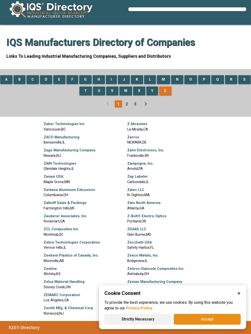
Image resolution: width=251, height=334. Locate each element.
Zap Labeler (137, 176)
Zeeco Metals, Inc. (143, 255)
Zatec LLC (135, 190)
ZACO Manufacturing (61, 137)
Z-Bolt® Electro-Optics (146, 216)
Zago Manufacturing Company (69, 150)
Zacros (133, 137)
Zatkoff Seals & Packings (65, 203)
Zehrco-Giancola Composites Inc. (156, 269)
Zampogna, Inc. (140, 163)
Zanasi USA (53, 176)
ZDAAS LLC (136, 229)
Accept (207, 319)
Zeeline (50, 269)
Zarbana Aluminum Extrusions (69, 190)
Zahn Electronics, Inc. (145, 150)
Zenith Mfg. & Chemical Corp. (69, 308)
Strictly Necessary (138, 319)
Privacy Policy (139, 308)
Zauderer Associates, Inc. (66, 216)
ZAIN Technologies (60, 163)
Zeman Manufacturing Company (154, 282)
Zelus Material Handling (64, 282)
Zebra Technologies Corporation (72, 242)
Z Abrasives (137, 124)
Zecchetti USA (139, 242)
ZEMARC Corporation (62, 295)
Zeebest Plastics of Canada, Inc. (71, 255)
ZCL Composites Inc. (61, 229)
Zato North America (144, 203)
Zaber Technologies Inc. (65, 124)
